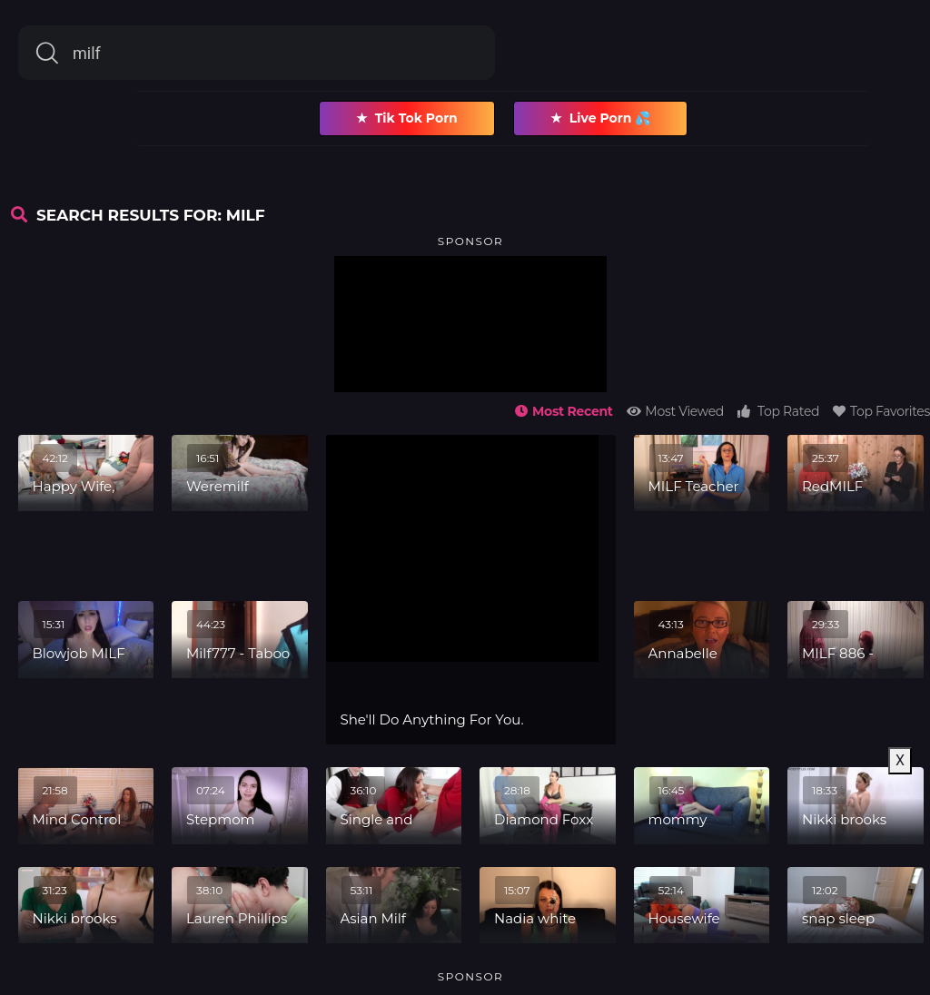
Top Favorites (881, 411)
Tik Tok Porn (407, 118)
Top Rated (778, 411)
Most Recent (563, 411)
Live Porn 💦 (600, 118)
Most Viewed (675, 411)
